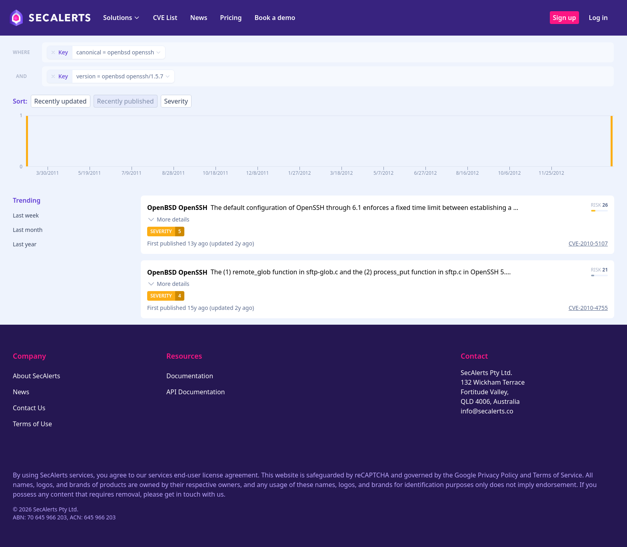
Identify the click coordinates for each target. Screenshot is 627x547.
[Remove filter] (53, 52)
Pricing (231, 17)
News (198, 17)
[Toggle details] (168, 220)
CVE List (165, 17)
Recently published (125, 101)
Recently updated (60, 101)
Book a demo (274, 17)
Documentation (189, 375)
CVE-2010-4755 (588, 307)
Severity (176, 101)
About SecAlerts (36, 375)
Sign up (564, 17)
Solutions (121, 17)
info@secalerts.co (487, 411)
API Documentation (195, 391)
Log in (598, 17)
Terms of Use (32, 423)
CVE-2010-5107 (588, 243)
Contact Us (29, 407)
